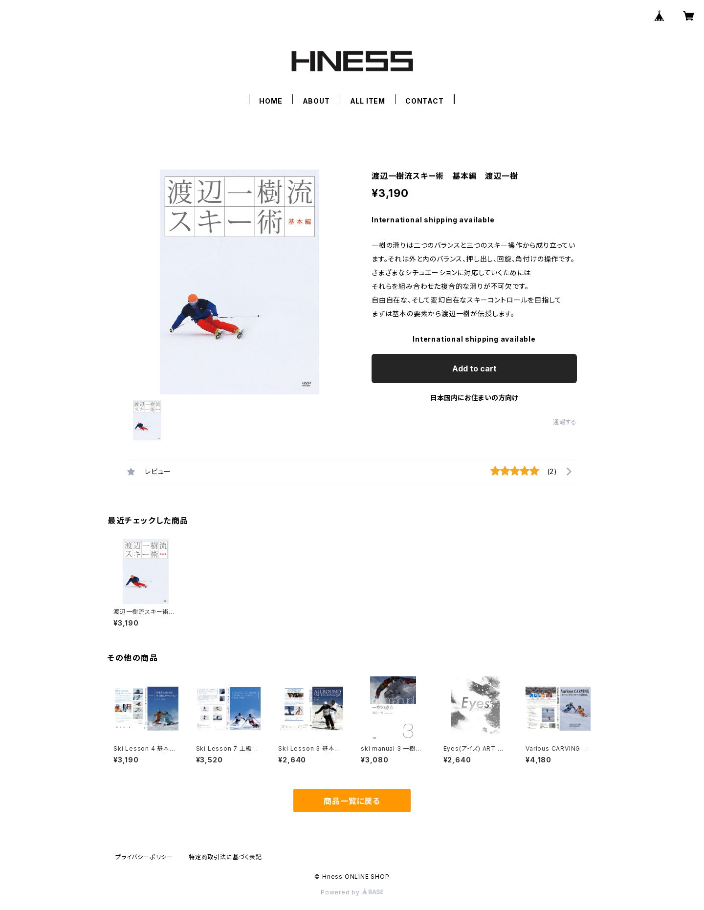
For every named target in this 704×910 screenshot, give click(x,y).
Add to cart (474, 368)
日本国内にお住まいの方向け (474, 397)
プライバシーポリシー (144, 857)
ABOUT (316, 101)
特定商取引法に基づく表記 (225, 857)
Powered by (352, 892)
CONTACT (424, 101)
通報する (565, 422)
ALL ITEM (367, 101)
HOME (270, 101)
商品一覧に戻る (352, 801)
